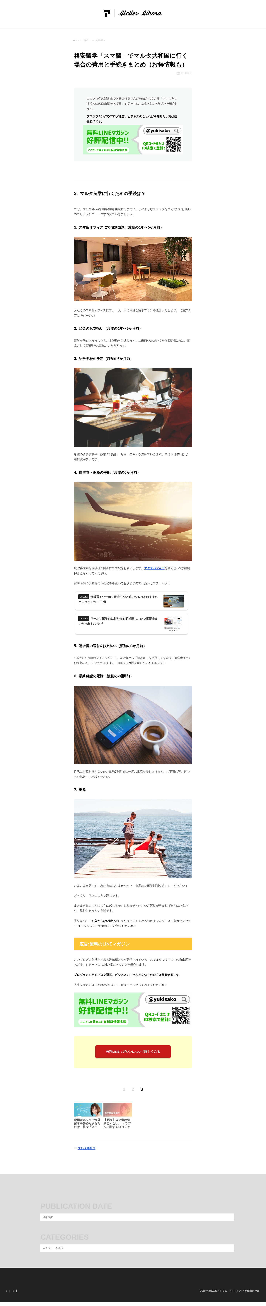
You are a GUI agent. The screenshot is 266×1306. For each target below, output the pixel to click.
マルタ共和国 (87, 1151)
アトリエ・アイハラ (228, 1294)
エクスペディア (154, 568)
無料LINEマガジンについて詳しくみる (133, 1054)
